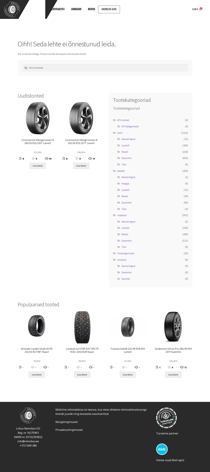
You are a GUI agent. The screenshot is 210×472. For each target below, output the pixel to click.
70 (94, 158)
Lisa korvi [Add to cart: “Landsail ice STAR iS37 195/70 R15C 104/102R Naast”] (82, 374)
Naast (125, 151)
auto (120, 132)
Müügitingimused (66, 422)
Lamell (125, 145)
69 (50, 158)
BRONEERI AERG (109, 9)
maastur (122, 215)
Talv (124, 164)
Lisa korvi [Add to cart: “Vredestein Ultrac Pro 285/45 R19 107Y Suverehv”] (173, 374)
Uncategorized (125, 253)
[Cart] (196, 9)
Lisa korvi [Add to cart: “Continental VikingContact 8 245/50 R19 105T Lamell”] (38, 165)
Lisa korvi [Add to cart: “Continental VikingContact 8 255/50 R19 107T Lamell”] (81, 165)
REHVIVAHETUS (57, 9)
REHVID (91, 9)
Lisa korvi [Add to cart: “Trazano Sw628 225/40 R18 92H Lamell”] (128, 374)
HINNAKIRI (76, 9)
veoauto (121, 259)
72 (185, 367)
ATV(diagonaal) (130, 126)
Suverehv (127, 158)
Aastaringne (128, 139)
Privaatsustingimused (69, 430)
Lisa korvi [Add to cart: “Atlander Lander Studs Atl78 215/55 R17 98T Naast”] (37, 374)
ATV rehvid (123, 120)
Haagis (125, 183)
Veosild (126, 278)
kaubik (121, 170)
